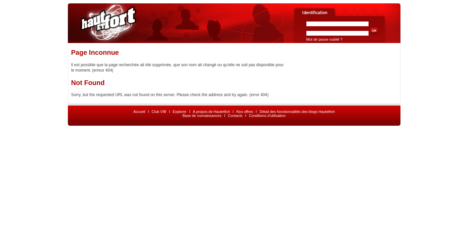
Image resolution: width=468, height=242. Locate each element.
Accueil (139, 112)
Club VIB (159, 112)
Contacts (235, 116)
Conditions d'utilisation (267, 116)
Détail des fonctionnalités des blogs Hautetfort (297, 112)
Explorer (179, 112)
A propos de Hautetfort (211, 112)
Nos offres (244, 112)
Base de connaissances (201, 116)
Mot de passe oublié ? (324, 39)
